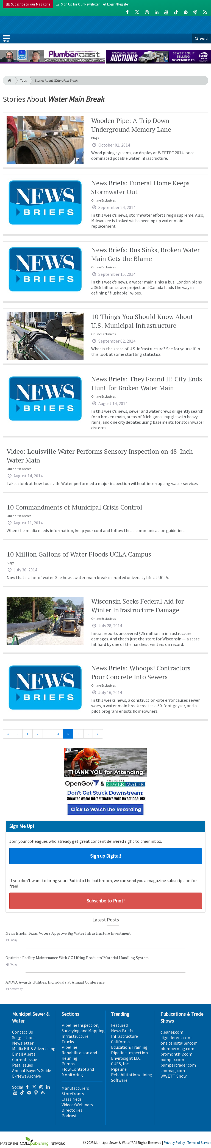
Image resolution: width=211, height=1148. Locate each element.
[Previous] (18, 734)
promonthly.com (176, 1054)
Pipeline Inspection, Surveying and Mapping (83, 1027)
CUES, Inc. (120, 1063)
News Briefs (122, 1030)
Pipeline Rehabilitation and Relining (79, 1052)
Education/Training (129, 1047)
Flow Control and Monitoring (78, 1071)
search (201, 38)
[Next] (88, 734)
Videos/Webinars (77, 1104)
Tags (23, 80)
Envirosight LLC (126, 1058)
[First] (8, 734)
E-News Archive (26, 1076)
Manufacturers (75, 1088)
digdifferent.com (175, 1037)
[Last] (98, 734)
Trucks (68, 1041)
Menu (6, 40)
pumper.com (172, 1059)
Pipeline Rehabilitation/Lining (131, 1071)
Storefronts (73, 1093)
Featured (119, 1025)
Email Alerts (23, 1054)
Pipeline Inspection (129, 1052)
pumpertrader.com (178, 1065)
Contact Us (22, 1032)
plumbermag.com (177, 1048)
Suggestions (23, 1037)
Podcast (69, 1115)
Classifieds (72, 1099)
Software (119, 1080)
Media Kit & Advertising (33, 1048)
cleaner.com (171, 1032)
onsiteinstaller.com (179, 1043)
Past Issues (22, 1065)
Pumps (68, 1063)
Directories (72, 1110)
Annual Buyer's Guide (31, 1070)
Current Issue (24, 1059)
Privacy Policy (174, 1142)
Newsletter (23, 1043)
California (120, 1041)
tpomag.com (172, 1070)
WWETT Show (173, 1076)
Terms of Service (199, 1142)
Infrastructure (75, 1036)
